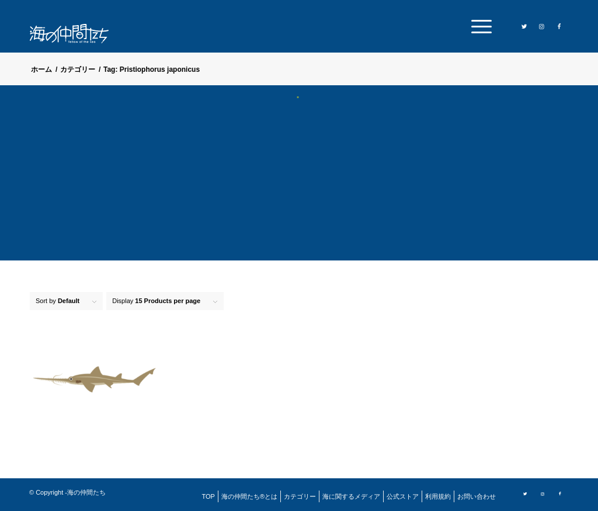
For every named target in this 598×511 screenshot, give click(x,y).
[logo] (76, 34)
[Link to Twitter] (524, 25)
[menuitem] (478, 26)
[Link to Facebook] (559, 25)
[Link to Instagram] (542, 25)
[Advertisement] (299, 187)
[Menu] (478, 26)
